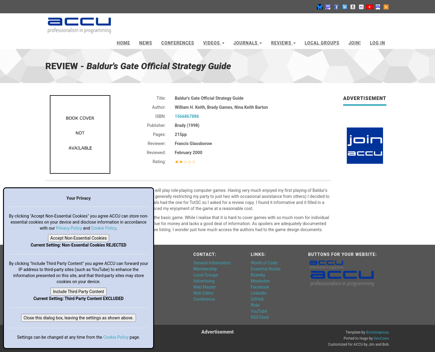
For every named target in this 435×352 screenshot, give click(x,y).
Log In (377, 42)
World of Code (264, 262)
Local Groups (322, 42)
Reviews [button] (283, 42)
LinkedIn (259, 293)
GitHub (257, 299)
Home (123, 42)
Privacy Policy (69, 228)
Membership (205, 268)
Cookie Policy (103, 228)
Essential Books (266, 268)
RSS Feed (260, 317)
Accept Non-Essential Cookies (78, 238)
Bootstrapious (377, 332)
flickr (255, 305)
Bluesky (258, 275)
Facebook (260, 287)
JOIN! (355, 42)
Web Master (204, 287)
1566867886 (187, 116)
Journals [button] (248, 42)
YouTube (259, 311)
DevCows (381, 338)
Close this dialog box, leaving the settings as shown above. (79, 317)
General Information (212, 262)
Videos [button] (213, 42)
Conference (204, 299)
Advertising (203, 281)
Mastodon (260, 281)
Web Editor (203, 293)
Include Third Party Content (78, 291)
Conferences (177, 42)
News (145, 42)
